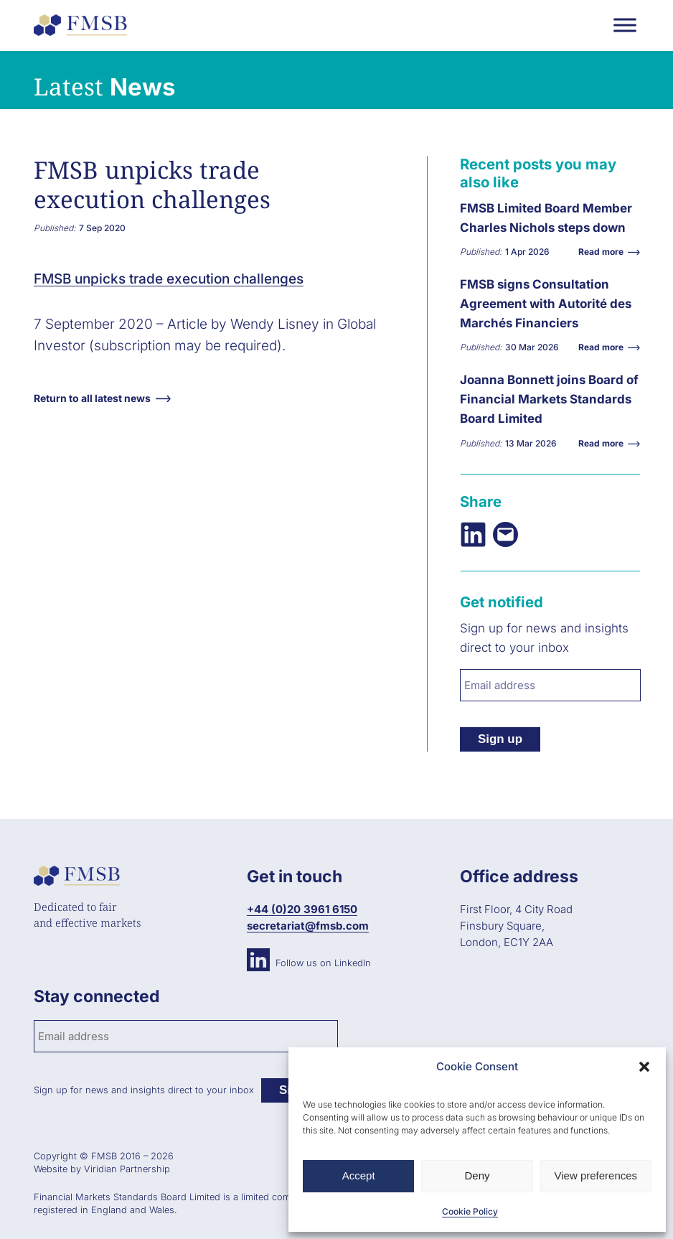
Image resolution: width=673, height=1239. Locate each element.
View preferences (596, 1175)
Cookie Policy (470, 1211)
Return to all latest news (92, 398)
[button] (644, 1067)
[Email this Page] (505, 534)
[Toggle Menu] (624, 25)
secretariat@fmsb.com (308, 925)
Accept (358, 1175)
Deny (476, 1175)
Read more (604, 251)
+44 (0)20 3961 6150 (302, 909)
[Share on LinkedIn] (473, 534)
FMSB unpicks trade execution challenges (168, 279)
